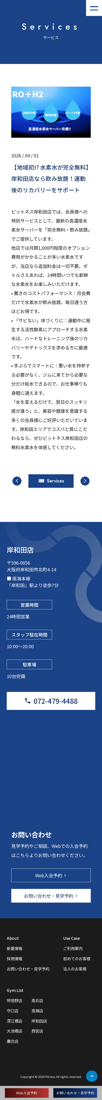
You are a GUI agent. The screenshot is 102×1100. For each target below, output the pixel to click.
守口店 (12, 1011)
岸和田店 (39, 1021)
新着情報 (14, 948)
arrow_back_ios (17, 481)
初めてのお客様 (76, 958)
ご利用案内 (73, 948)
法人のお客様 (74, 969)
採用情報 (14, 958)
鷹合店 (12, 1041)
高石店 (37, 1000)
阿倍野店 (14, 1000)
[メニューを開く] (94, 8)
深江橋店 (14, 1021)
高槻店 (37, 1011)
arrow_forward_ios (85, 481)
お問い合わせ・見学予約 (75, 1092)
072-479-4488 (56, 701)
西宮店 (37, 1031)
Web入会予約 (26, 1092)
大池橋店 (14, 1031)
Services (55, 481)
